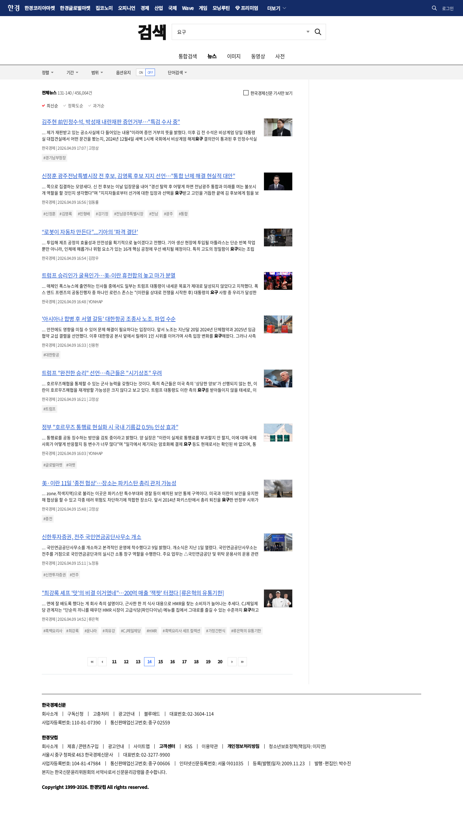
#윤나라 (91, 631)
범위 (95, 72)
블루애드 (152, 713)
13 (138, 661)
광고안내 (126, 713)
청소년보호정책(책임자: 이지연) (297, 746)
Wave (188, 8)
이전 (102, 661)
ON (141, 72)
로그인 (448, 8)
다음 (232, 661)
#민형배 (84, 214)
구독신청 (75, 713)
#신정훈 (49, 214)
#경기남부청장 (54, 158)
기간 (70, 72)
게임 (203, 8)
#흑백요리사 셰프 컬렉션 (181, 631)
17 (184, 661)
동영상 (258, 56)
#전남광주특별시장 (128, 214)
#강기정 (102, 214)
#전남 (153, 214)
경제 (145, 8)
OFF (150, 72)
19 (208, 661)
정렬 (45, 72)
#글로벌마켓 (52, 465)
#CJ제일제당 (131, 631)
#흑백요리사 (52, 631)
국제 (172, 8)
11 (114, 661)
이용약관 (210, 746)
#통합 (183, 214)
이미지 (234, 56)
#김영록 (65, 214)
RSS (188, 746)
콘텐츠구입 (88, 746)
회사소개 (50, 713)
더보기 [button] (273, 8)
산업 (158, 8)
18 (196, 661)
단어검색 (175, 72)
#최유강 (109, 631)
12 (126, 661)
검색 (152, 32)
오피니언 (126, 8)
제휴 (71, 746)
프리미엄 (249, 8)
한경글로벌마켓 (75, 8)
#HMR (152, 631)
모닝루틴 (221, 8)
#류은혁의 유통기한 (246, 631)
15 (160, 661)
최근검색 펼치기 (303, 31)
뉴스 (212, 56)
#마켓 (70, 465)
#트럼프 (49, 409)
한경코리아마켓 (39, 8)
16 (172, 661)
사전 (280, 56)
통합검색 (187, 56)
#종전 (47, 519)
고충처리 (101, 713)
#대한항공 (51, 355)
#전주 (74, 575)
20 (220, 661)
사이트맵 (141, 746)
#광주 (168, 214)
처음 (91, 661)
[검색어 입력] (241, 32)
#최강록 (72, 631)
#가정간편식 (215, 631)
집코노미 (104, 8)
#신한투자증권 (54, 575)
